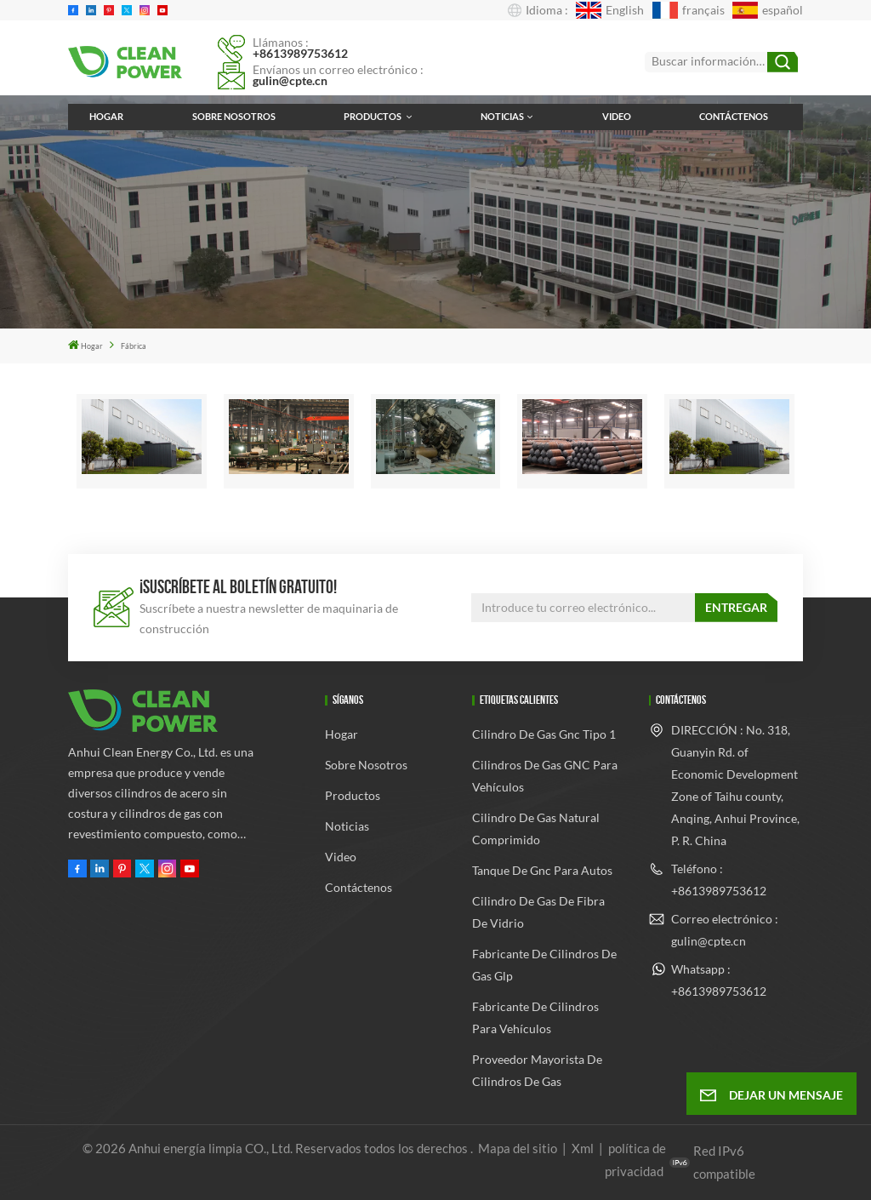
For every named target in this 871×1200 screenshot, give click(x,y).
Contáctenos (733, 116)
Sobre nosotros (234, 116)
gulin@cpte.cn (290, 80)
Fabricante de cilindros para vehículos (535, 1017)
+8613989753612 (300, 53)
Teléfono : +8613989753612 (718, 879)
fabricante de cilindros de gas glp (544, 964)
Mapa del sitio (519, 1148)
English (610, 10)
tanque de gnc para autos (542, 870)
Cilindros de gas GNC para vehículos (545, 775)
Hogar (106, 116)
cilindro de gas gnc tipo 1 (544, 734)
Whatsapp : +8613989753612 (718, 980)
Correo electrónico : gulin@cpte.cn (724, 929)
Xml (583, 1148)
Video (616, 116)
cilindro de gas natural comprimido (536, 828)
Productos (373, 116)
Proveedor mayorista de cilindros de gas (537, 1070)
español (767, 10)
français (688, 10)
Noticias (502, 116)
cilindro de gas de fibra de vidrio (538, 912)
